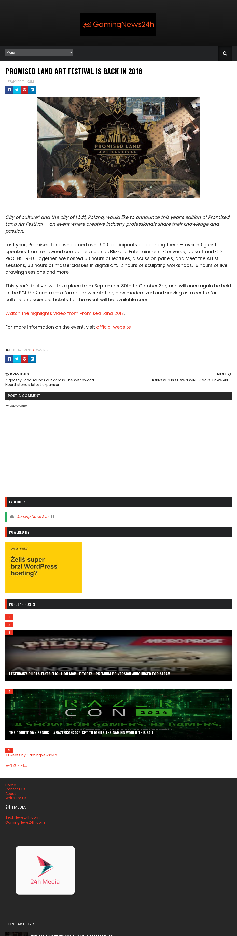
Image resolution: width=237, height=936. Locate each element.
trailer (169, 858)
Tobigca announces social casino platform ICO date (116, 807)
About (10, 793)
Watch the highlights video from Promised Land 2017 (64, 313)
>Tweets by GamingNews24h (31, 755)
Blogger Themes (65, 929)
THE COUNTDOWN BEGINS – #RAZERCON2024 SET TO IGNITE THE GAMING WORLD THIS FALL (81, 732)
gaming (41, 350)
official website (113, 327)
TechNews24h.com (22, 817)
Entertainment (20, 350)
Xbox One (171, 843)
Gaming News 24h (32, 516)
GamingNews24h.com (24, 822)
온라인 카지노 (16, 765)
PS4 (167, 835)
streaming (172, 851)
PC (166, 828)
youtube (171, 866)
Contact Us (15, 789)
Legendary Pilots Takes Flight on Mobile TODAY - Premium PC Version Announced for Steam (89, 673)
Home (10, 785)
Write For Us (15, 797)
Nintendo (171, 820)
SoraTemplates (35, 929)
